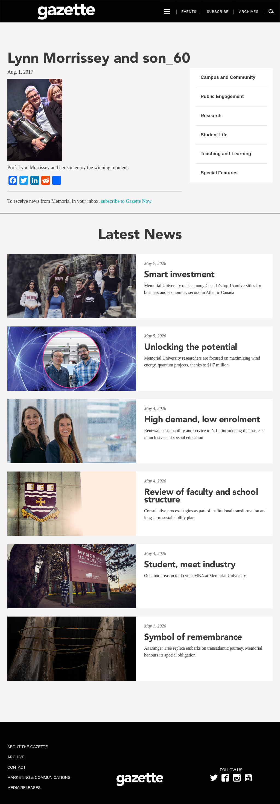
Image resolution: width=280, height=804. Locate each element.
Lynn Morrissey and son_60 (98, 57)
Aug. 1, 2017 (20, 72)
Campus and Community (228, 77)
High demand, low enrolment (202, 419)
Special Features (219, 172)
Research (211, 115)
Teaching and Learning (226, 153)
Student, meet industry (189, 564)
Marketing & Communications (38, 777)
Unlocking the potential (190, 347)
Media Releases (23, 787)
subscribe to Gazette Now (126, 201)
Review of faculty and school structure (201, 495)
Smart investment (179, 274)
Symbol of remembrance (193, 637)
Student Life (214, 134)
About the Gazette (27, 747)
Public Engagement (222, 96)
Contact (16, 767)
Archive (15, 757)
